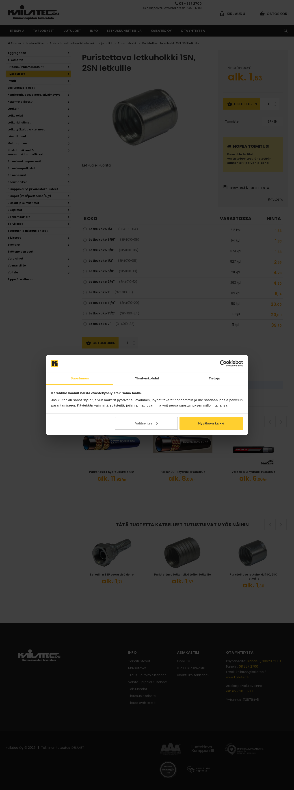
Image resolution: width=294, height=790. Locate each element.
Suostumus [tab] (80, 378)
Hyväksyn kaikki (211, 423)
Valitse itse (146, 423)
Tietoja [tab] (214, 378)
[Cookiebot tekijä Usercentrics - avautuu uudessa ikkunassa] (223, 363)
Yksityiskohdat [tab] (147, 378)
